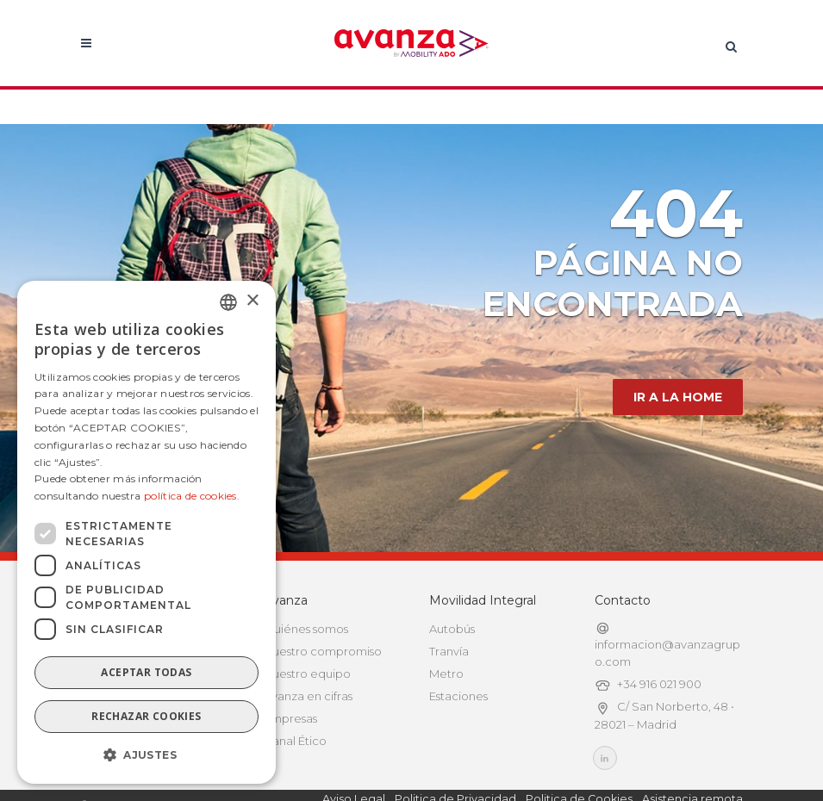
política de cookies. (192, 495)
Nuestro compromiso (323, 651)
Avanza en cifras (308, 696)
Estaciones (458, 696)
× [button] (252, 301)
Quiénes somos (306, 629)
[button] (146, 755)
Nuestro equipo (307, 673)
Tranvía (449, 651)
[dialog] (146, 532)
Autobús (452, 629)
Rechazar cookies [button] (146, 716)
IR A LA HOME (677, 397)
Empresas (290, 718)
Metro (446, 673)
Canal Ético (295, 741)
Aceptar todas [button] (146, 672)
